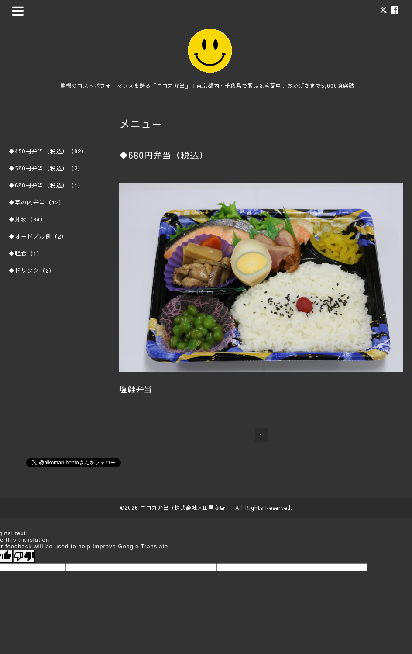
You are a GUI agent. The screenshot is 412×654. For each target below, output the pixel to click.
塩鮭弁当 (135, 389)
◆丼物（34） (27, 219)
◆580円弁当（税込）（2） (46, 168)
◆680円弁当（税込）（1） (46, 185)
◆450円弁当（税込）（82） (48, 151)
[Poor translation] (24, 556)
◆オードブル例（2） (38, 236)
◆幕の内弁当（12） (37, 202)
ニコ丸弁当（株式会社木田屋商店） (186, 507)
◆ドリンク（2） (32, 270)
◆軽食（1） (26, 253)
